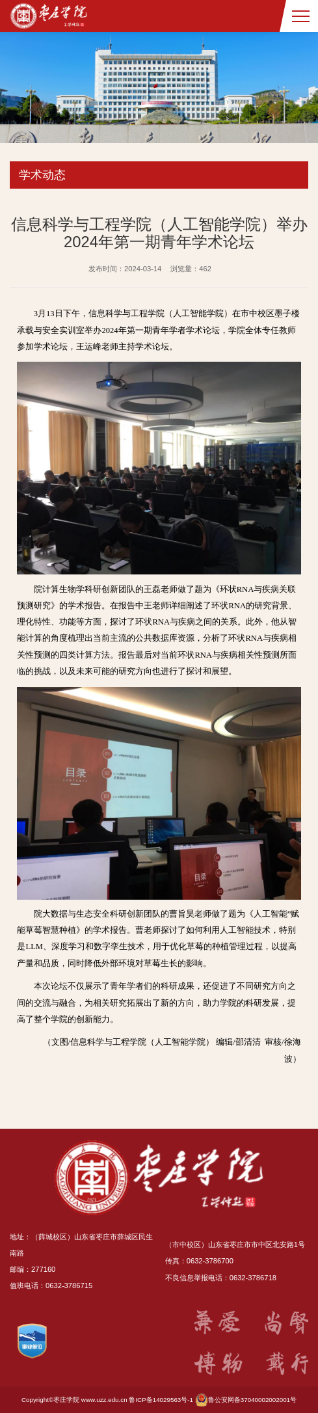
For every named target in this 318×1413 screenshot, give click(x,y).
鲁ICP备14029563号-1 (161, 1399)
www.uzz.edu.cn (104, 1399)
